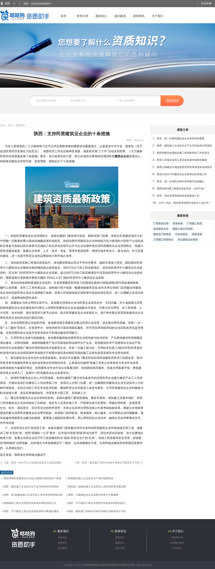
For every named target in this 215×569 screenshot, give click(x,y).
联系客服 (206, 3)
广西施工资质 (194, 223)
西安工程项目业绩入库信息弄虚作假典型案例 (182, 160)
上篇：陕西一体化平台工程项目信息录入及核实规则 (32, 462)
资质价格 (178, 223)
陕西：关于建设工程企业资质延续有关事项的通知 (31, 511)
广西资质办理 (160, 223)
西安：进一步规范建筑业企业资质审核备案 (180, 138)
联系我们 (177, 548)
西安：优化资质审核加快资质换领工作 (178, 195)
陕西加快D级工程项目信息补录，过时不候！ (181, 188)
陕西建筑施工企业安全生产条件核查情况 (90, 478)
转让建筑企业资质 (188, 239)
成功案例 (120, 18)
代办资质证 (181, 234)
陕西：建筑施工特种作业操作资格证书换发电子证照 (97, 511)
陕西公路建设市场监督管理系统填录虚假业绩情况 (184, 167)
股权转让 (101, 18)
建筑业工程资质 (162, 234)
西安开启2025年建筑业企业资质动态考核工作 (182, 174)
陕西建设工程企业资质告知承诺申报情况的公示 (30, 503)
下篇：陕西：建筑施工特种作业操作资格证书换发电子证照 (107, 462)
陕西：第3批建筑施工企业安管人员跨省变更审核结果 (33, 495)
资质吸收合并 (160, 229)
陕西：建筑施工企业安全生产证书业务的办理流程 (31, 486)
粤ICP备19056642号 (141, 565)
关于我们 (158, 18)
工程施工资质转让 (163, 239)
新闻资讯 (139, 18)
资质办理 (82, 18)
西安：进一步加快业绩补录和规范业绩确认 (180, 181)
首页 (64, 18)
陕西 (7, 3)
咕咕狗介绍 (177, 537)
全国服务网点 (177, 542)
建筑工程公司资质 (183, 229)
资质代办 (62, 537)
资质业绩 (197, 234)
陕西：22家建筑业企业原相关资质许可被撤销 (93, 495)
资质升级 (120, 548)
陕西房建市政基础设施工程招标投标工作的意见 (183, 153)
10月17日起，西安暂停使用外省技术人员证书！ (184, 203)
